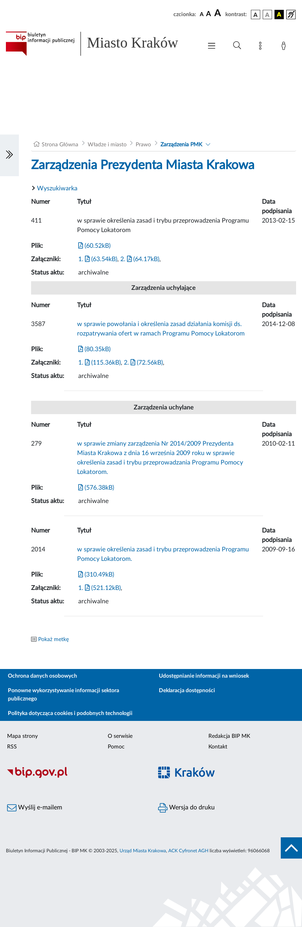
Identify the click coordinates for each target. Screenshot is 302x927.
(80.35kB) (94, 349)
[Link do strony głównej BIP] (100, 43)
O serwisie (120, 736)
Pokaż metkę (53, 639)
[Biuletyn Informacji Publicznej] (75, 777)
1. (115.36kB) (99, 362)
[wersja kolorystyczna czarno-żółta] (279, 14)
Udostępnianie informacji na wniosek (204, 676)
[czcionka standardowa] (202, 14)
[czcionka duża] (219, 13)
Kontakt (217, 747)
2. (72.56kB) (143, 362)
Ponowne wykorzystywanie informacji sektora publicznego (63, 695)
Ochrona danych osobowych (42, 676)
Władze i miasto (107, 144)
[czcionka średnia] (208, 14)
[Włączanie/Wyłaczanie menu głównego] (211, 46)
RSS (12, 747)
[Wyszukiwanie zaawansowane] (237, 46)
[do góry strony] (291, 848)
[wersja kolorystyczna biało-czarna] (267, 14)
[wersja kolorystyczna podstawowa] (255, 14)
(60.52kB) (94, 246)
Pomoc (116, 747)
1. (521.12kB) (99, 588)
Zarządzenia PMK (181, 144)
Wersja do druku (186, 808)
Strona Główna (60, 144)
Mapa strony (22, 736)
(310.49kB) (96, 574)
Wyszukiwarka (57, 188)
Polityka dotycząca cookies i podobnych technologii (70, 713)
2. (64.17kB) (139, 259)
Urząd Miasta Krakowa (143, 850)
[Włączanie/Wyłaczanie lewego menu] (9, 155)
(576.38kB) (96, 488)
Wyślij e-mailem (34, 808)
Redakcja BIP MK (229, 736)
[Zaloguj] (285, 47)
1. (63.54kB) (97, 259)
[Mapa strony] (262, 47)
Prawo (143, 144)
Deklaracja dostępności (187, 690)
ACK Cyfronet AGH (188, 850)
